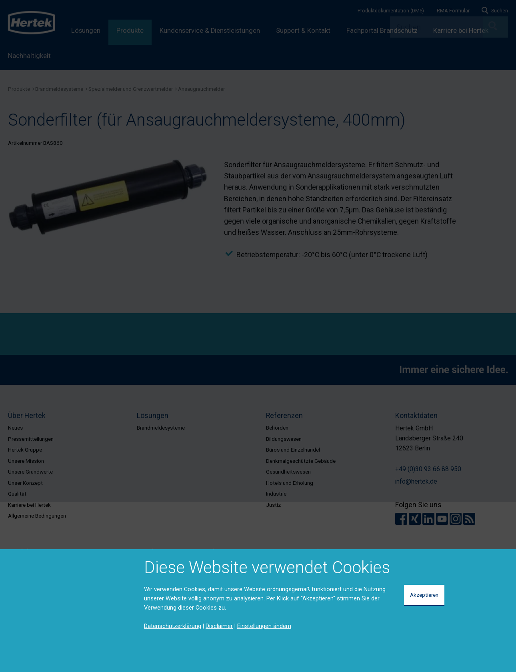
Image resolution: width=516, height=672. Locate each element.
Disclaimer (219, 626)
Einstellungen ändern (264, 626)
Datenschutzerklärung (172, 626)
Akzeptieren (424, 595)
